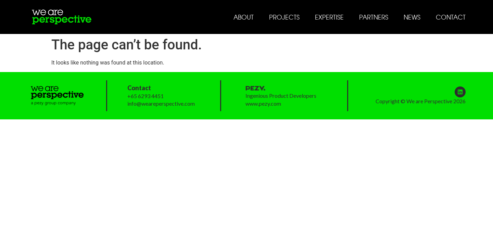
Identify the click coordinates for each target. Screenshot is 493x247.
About (243, 17)
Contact (451, 17)
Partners (373, 17)
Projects (284, 17)
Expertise (329, 17)
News (412, 17)
